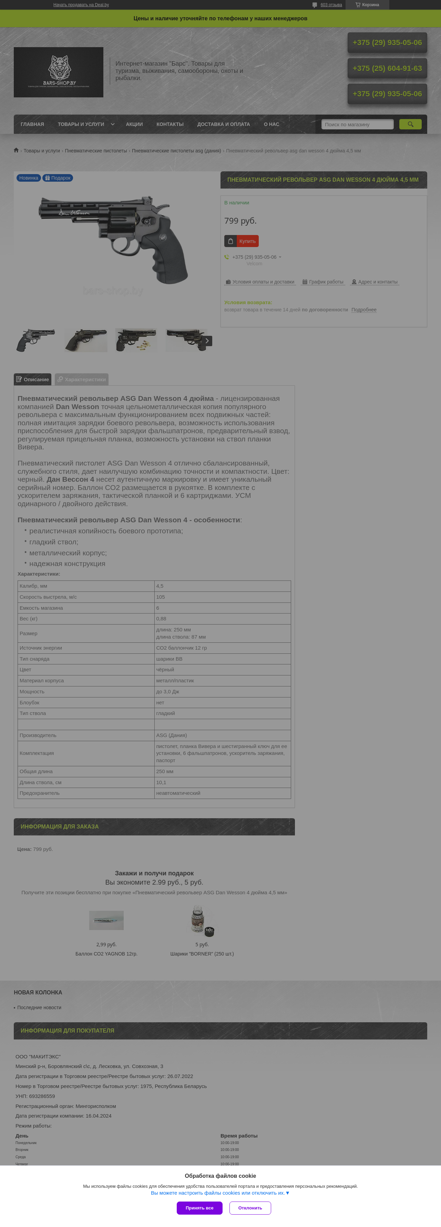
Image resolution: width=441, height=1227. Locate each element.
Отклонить (250, 1207)
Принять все (200, 1207)
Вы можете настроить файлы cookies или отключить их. (218, 1193)
